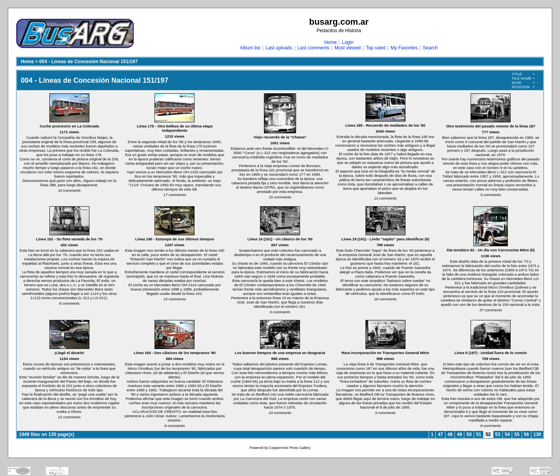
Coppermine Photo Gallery (290, 448)
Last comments (313, 48)
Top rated (375, 48)
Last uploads (278, 48)
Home (330, 42)
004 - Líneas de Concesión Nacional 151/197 (88, 61)
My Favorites (404, 48)
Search (430, 48)
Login (347, 42)
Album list (250, 48)
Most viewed (348, 48)
